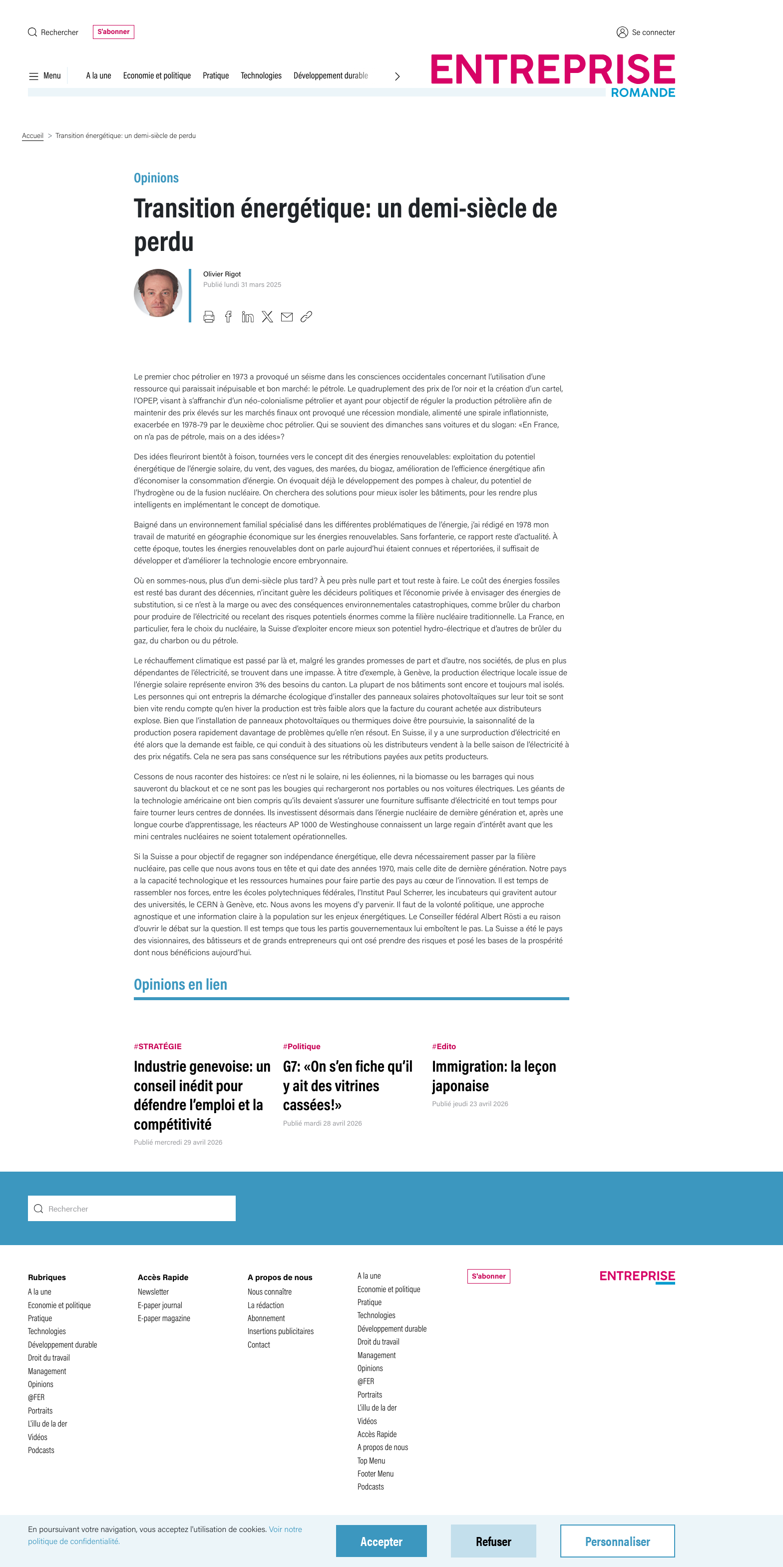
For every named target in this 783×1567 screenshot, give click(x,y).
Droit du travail (49, 1357)
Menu (44, 74)
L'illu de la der (47, 1423)
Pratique (216, 74)
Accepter (381, 1541)
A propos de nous (383, 1447)
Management (47, 1371)
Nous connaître (270, 1291)
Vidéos (37, 1437)
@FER (36, 1397)
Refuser (493, 1541)
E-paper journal (160, 1305)
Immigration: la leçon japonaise (494, 1075)
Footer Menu (376, 1473)
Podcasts (41, 1450)
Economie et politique (157, 74)
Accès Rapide (377, 1434)
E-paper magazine (164, 1318)
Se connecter (646, 32)
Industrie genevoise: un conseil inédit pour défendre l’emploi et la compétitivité (202, 1094)
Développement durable (331, 74)
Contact (259, 1344)
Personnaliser (617, 1541)
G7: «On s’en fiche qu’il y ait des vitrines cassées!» (348, 1084)
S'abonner (113, 31)
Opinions (156, 177)
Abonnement (266, 1318)
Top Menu (372, 1460)
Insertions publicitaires (281, 1331)
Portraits (40, 1410)
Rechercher (53, 31)
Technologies (261, 74)
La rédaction (266, 1305)
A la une (98, 74)
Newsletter (153, 1291)
